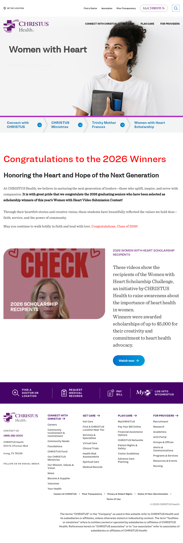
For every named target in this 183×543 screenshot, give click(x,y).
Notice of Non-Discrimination (153, 494)
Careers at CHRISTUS (65, 494)
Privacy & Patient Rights (119, 494)
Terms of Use (113, 499)
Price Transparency (126, 8)
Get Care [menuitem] (129, 24)
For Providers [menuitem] (170, 24)
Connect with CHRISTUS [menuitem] (100, 24)
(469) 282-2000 (13, 435)
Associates (106, 8)
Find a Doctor (90, 8)
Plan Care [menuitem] (147, 24)
